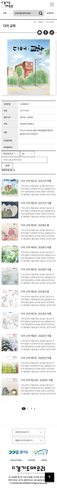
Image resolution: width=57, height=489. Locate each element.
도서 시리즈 (50, 22)
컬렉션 (40, 22)
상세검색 (49, 13)
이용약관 (44, 460)
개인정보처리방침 (16, 460)
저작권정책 (31, 460)
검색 (7, 165)
